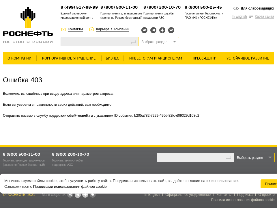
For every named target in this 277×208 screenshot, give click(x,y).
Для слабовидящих (257, 8)
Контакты (75, 29)
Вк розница (171, 30)
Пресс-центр (204, 58)
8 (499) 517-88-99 (79, 7)
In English (239, 16)
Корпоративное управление (69, 58)
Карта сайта (264, 16)
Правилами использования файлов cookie (70, 186)
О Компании (19, 58)
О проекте (266, 195)
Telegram (153, 30)
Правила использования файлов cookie (243, 200)
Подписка (244, 195)
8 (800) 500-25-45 (203, 7)
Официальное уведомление (188, 195)
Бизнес (112, 58)
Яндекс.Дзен (162, 30)
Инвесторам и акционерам (155, 58)
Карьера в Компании (112, 29)
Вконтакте (144, 30)
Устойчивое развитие (248, 58)
